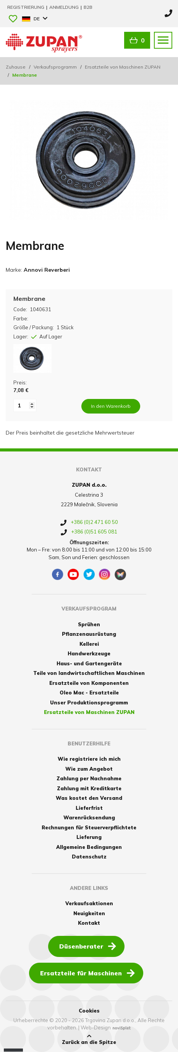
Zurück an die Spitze (89, 1039)
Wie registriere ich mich (89, 759)
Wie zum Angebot (89, 769)
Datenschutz (89, 856)
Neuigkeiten (89, 913)
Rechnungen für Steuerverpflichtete (89, 827)
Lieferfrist (89, 808)
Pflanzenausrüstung (89, 634)
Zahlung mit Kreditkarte (89, 788)
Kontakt (89, 923)
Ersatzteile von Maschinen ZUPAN (122, 67)
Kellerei (89, 644)
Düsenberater (87, 946)
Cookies (89, 1011)
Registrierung (26, 7)
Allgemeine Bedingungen (89, 847)
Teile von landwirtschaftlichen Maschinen (89, 673)
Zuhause (16, 67)
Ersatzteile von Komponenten (89, 683)
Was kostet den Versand (89, 798)
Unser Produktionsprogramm (89, 702)
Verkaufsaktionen (89, 903)
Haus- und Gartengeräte (89, 663)
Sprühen (89, 624)
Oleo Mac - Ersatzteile (89, 692)
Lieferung (89, 837)
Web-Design (96, 1027)
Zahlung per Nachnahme (89, 778)
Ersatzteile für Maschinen (87, 972)
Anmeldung (64, 7)
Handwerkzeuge (89, 653)
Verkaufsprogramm (55, 67)
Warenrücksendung (89, 817)
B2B (88, 7)
